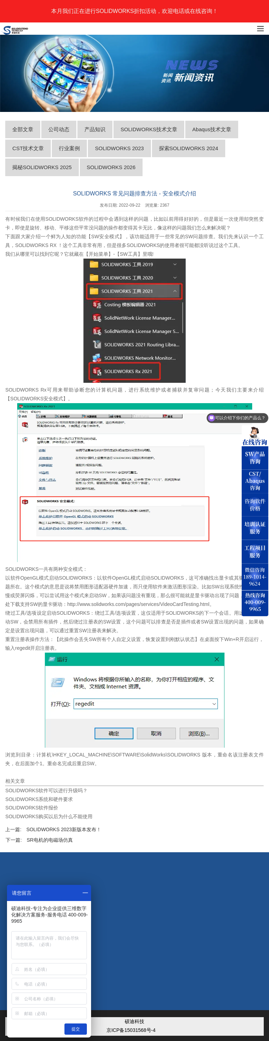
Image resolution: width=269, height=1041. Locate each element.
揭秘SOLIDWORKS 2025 (41, 167)
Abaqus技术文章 (211, 129)
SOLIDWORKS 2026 (111, 167)
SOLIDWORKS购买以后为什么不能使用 (48, 816)
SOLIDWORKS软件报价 (31, 807)
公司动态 (58, 129)
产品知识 (94, 129)
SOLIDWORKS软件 (67, 219)
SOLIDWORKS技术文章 (148, 129)
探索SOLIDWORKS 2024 (188, 148)
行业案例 (69, 148)
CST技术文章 (28, 148)
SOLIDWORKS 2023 (119, 148)
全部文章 (22, 129)
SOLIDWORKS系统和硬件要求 (39, 799)
